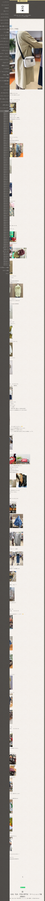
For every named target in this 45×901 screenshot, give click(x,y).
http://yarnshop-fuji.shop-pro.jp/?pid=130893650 (10, 303)
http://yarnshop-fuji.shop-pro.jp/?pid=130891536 (10, 280)
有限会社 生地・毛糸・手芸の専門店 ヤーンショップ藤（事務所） (20, 898)
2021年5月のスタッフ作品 (10, 29)
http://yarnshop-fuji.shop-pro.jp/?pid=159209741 (10, 470)
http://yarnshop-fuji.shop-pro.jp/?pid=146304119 (10, 140)
